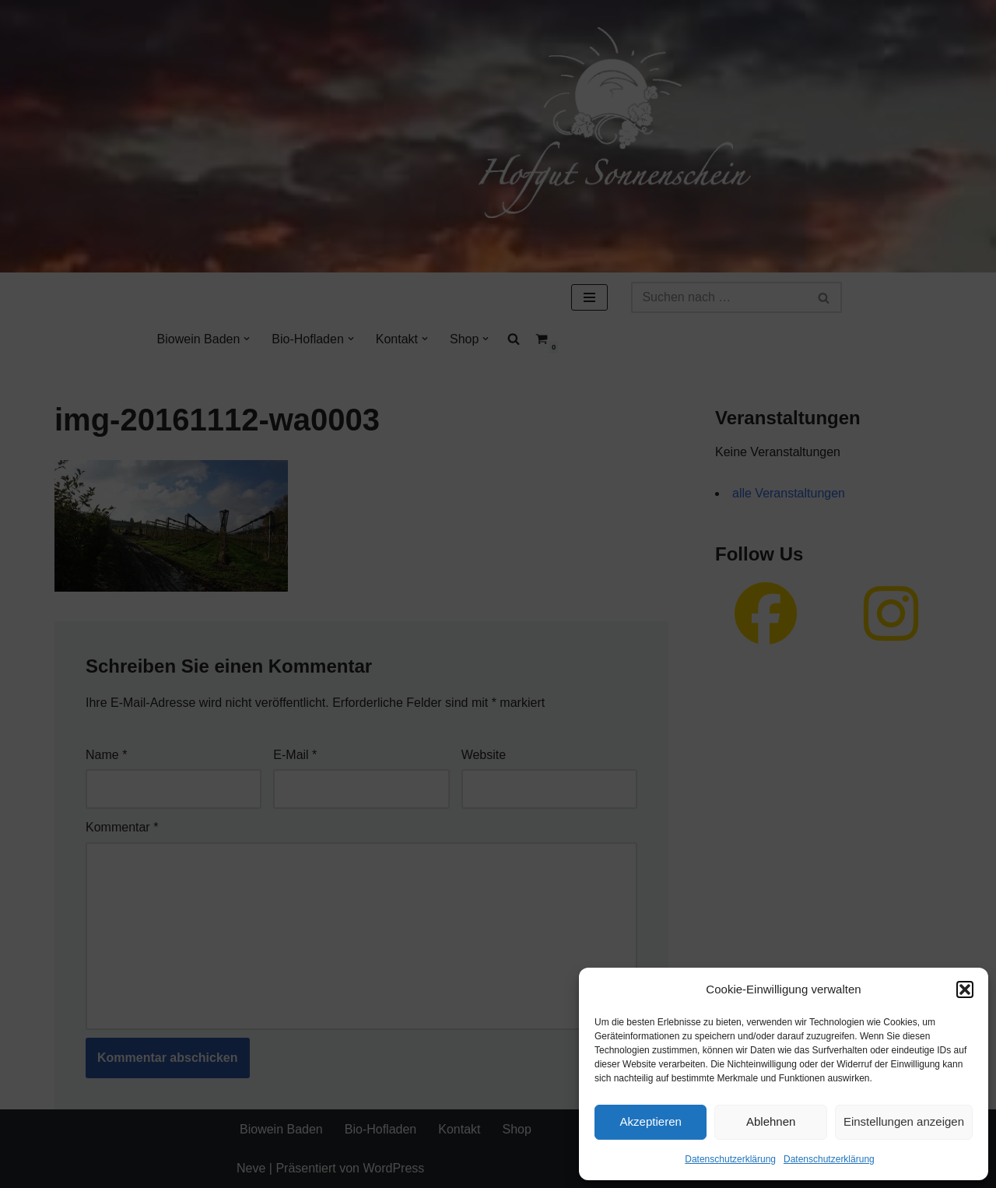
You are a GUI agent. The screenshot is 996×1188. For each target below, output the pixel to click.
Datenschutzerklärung (730, 1159)
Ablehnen (770, 1121)
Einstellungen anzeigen (903, 1121)
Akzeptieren (651, 1121)
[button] (965, 989)
